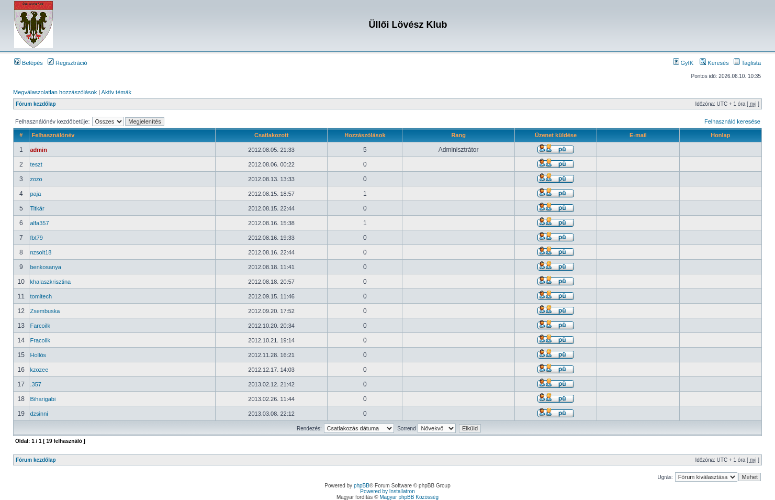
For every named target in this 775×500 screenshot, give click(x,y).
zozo (36, 179)
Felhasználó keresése (732, 121)
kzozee (39, 369)
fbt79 (36, 238)
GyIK (683, 63)
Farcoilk (40, 326)
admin (38, 150)
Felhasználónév (53, 135)
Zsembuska (45, 311)
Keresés (714, 63)
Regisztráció (67, 63)
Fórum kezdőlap (36, 104)
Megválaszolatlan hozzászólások (55, 92)
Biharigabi (43, 399)
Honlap (720, 135)
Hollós (38, 355)
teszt (36, 164)
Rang (458, 135)
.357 (35, 384)
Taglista (747, 63)
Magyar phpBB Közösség (409, 497)
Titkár (37, 208)
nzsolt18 (41, 252)
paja (35, 194)
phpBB (361, 485)
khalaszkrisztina (50, 282)
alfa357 (39, 223)
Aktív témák (116, 92)
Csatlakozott (271, 135)
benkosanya (45, 267)
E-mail (638, 135)
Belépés (28, 63)
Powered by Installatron (387, 491)
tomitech (41, 296)
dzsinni (39, 413)
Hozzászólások (364, 135)
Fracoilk (40, 340)
